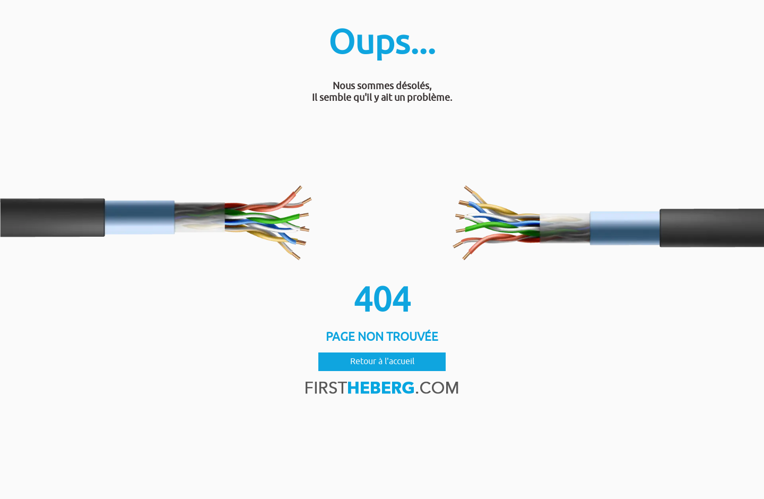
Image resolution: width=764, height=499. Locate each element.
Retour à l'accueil (382, 361)
